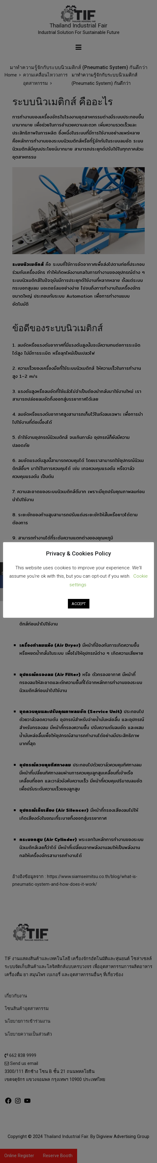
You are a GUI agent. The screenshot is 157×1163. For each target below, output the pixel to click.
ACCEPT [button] (79, 603)
